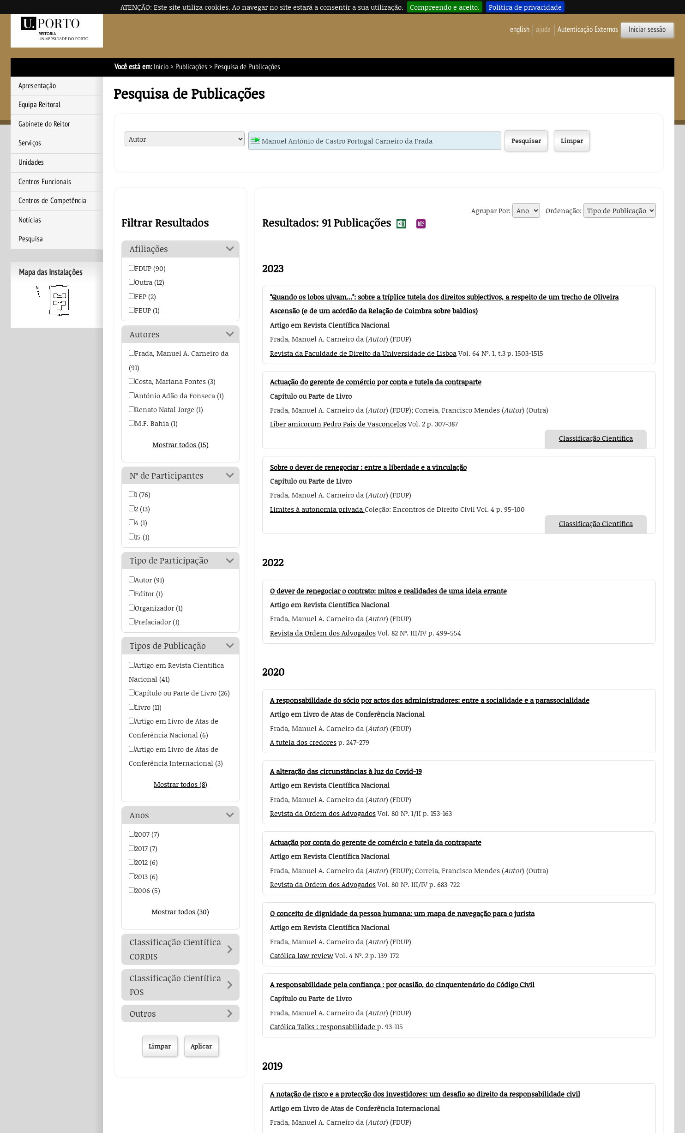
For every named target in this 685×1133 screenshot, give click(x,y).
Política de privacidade (525, 7)
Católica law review (301, 955)
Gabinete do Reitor (44, 124)
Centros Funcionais (45, 181)
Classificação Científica (596, 438)
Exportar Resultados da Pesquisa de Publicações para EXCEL (401, 223)
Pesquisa (30, 239)
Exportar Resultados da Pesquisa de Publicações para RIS (421, 223)
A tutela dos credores (303, 742)
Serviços (30, 143)
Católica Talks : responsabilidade (323, 1026)
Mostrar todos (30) (180, 911)
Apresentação (37, 85)
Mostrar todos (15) (180, 444)
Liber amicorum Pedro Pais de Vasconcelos (338, 423)
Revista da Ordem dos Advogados (323, 632)
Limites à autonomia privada (317, 509)
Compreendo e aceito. (445, 7)
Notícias (30, 220)
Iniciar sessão (647, 29)
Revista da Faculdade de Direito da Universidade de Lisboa (363, 353)
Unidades (31, 162)
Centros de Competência (52, 200)
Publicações (191, 67)
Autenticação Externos (588, 29)
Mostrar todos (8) (180, 784)
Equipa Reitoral (39, 104)
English (519, 29)
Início (161, 67)
